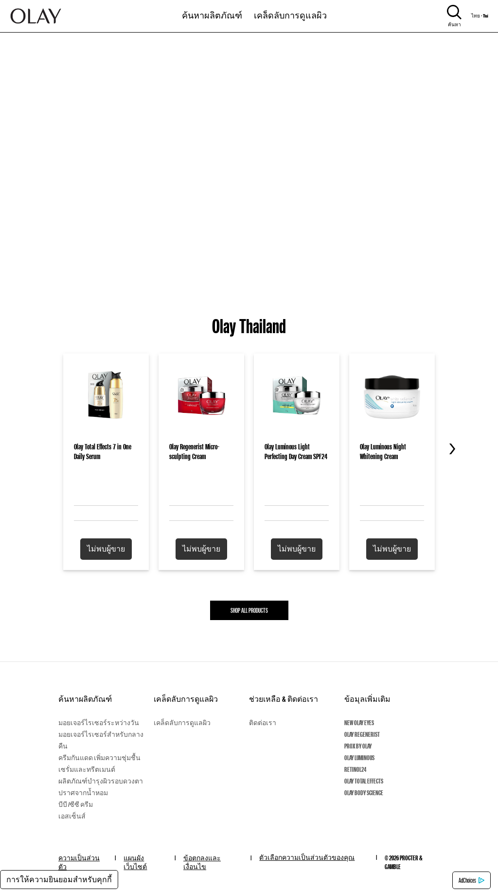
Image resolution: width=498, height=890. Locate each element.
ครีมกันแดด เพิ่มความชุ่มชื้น (99, 757)
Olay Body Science (363, 792)
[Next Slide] (449, 448)
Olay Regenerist (362, 734)
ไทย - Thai (479, 16)
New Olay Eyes (359, 722)
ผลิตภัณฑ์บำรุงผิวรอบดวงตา (100, 781)
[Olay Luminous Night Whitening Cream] (392, 445)
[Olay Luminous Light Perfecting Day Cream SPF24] (297, 445)
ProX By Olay (358, 746)
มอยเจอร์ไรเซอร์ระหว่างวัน (98, 722)
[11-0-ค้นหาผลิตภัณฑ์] (212, 11)
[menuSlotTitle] (212, 11)
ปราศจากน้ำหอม (83, 792)
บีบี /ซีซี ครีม (75, 804)
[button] (106, 549)
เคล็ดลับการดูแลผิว (290, 15)
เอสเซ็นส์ (72, 816)
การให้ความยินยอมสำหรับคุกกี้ (59, 879)
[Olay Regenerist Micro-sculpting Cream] (201, 445)
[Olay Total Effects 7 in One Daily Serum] (106, 445)
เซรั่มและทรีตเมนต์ (86, 769)
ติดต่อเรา (262, 722)
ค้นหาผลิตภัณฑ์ (85, 699)
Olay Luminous (359, 757)
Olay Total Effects (363, 781)
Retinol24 (355, 769)
